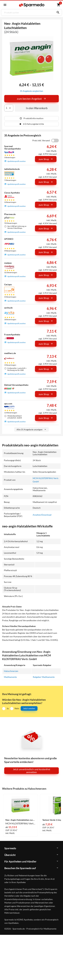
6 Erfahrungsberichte (31, 124)
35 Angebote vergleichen (31, 91)
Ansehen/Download (42, 514)
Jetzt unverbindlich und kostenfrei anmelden (31, 771)
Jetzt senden (29, 708)
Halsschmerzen (11, 671)
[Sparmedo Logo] (32, 5)
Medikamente (10, 677)
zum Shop (46, 159)
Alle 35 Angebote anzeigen (32, 429)
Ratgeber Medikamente (44, 677)
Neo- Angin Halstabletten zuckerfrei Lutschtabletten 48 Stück (20, 820)
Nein (17, 708)
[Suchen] (57, 12)
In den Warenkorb (37, 108)
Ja (8, 708)
